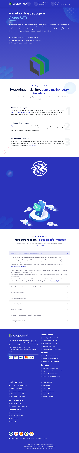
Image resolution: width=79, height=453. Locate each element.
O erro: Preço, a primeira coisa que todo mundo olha (28, 287)
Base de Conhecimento (17, 416)
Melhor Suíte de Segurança (18, 397)
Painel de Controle (16, 309)
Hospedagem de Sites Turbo (50, 341)
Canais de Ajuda (15, 413)
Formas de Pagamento (49, 391)
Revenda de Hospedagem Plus (51, 359)
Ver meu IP (13, 421)
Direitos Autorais (42, 438)
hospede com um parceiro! (18, 266)
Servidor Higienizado (17, 304)
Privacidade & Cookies (29, 438)
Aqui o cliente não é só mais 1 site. (21, 126)
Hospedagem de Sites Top (50, 343)
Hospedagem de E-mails (49, 346)
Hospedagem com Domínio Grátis (52, 349)
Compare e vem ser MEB (49, 397)
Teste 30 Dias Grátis (16, 403)
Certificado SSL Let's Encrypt (18, 391)
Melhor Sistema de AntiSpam (18, 394)
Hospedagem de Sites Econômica (51, 338)
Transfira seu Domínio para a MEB (51, 377)
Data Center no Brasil (18, 292)
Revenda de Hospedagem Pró (50, 356)
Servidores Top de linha (18, 298)
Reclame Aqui (55, 281)
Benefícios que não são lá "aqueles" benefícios (26, 315)
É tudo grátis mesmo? (18, 321)
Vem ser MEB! (33, 145)
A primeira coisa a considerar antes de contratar (27, 253)
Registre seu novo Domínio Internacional (53, 371)
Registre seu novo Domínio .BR (51, 368)
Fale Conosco (40, 245)
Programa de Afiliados (48, 394)
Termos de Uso (15, 438)
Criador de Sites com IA (17, 388)
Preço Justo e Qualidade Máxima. (21, 112)
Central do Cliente (15, 418)
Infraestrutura (46, 388)
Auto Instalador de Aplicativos (19, 385)
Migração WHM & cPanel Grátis (19, 406)
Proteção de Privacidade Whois (51, 374)
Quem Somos (46, 385)
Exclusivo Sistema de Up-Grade (51, 361)
